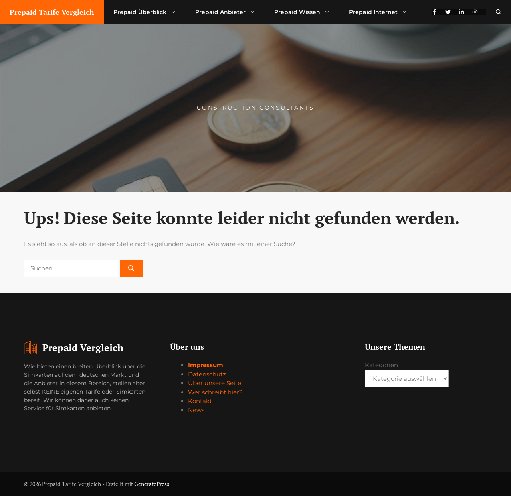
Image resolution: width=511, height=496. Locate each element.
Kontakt (200, 401)
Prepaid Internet (383, 12)
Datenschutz (207, 374)
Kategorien (381, 365)
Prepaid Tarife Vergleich (52, 12)
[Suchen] (131, 269)
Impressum (205, 365)
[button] (498, 12)
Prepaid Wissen (306, 12)
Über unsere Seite (214, 383)
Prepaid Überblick (149, 12)
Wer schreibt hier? (215, 392)
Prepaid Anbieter (230, 12)
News (196, 410)
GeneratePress (151, 484)
